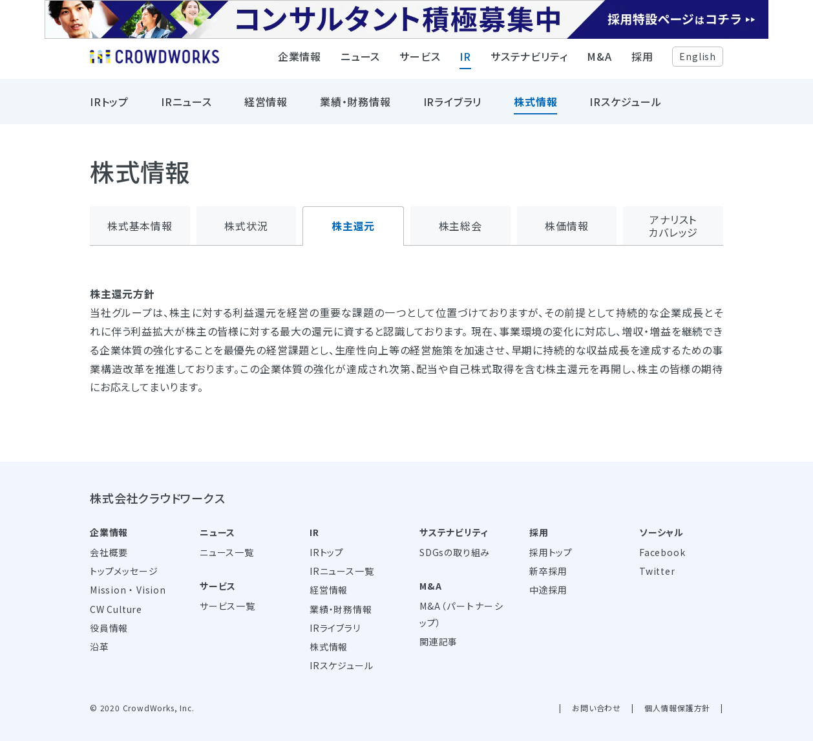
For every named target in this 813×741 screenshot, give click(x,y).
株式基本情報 (140, 225)
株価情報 (566, 225)
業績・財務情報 (355, 106)
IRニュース (186, 106)
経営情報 (266, 106)
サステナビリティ (529, 61)
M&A (599, 61)
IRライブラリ (452, 106)
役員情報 (109, 627)
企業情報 (299, 61)
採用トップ (551, 552)
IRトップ (109, 106)
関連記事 (438, 641)
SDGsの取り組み (454, 552)
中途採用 (548, 589)
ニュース (360, 61)
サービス (419, 61)
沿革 (99, 646)
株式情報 (535, 106)
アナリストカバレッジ (673, 226)
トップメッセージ (124, 570)
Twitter (657, 570)
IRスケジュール (625, 106)
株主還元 (353, 225)
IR (465, 61)
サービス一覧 (227, 605)
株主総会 (460, 225)
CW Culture (116, 609)
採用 (642, 61)
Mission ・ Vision (128, 589)
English (697, 60)
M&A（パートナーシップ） (461, 613)
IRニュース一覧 (342, 570)
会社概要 (109, 552)
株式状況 (246, 225)
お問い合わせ (596, 707)
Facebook (662, 552)
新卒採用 (548, 570)
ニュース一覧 (227, 552)
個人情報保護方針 (677, 707)
